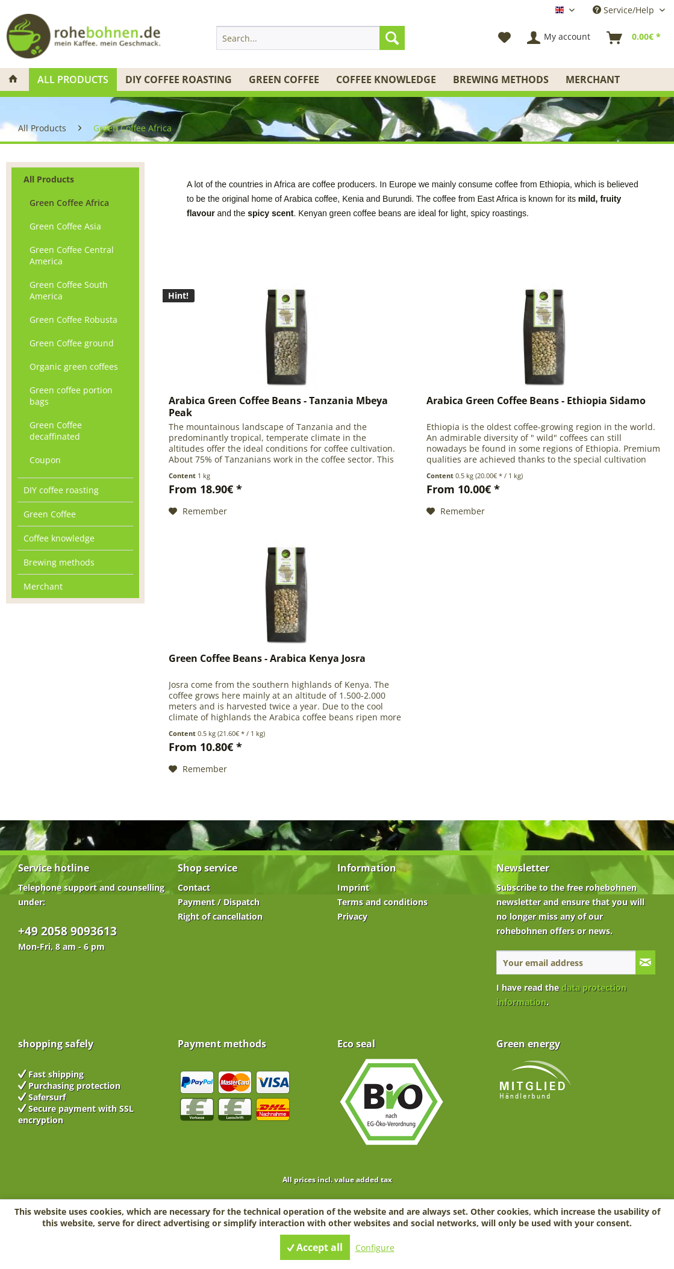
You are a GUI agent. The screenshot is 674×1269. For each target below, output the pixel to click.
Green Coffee (49, 514)
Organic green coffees (74, 366)
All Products (48, 179)
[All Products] (73, 79)
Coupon (45, 460)
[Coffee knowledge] (386, 79)
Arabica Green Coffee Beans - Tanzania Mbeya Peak (278, 406)
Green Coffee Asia (65, 226)
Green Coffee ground (72, 343)
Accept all (315, 1247)
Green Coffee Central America (72, 255)
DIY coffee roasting (61, 490)
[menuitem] (310, 38)
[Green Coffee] (284, 79)
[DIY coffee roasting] (178, 79)
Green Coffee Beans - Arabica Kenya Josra (267, 658)
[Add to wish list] (198, 511)
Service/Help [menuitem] (625, 10)
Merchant (43, 586)
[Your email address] (566, 962)
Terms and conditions (382, 902)
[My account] (559, 38)
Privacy (352, 916)
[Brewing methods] (501, 79)
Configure (375, 1247)
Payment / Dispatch (219, 902)
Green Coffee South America (69, 290)
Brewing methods (59, 562)
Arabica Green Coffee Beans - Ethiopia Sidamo (536, 400)
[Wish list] (504, 38)
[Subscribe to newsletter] (645, 962)
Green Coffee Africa (69, 202)
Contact (194, 887)
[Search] (392, 38)
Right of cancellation (220, 916)
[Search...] (310, 38)
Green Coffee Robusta (73, 319)
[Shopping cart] (634, 38)
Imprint (353, 887)
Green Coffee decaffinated (56, 430)
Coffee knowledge (59, 538)
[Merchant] (592, 79)
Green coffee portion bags (71, 395)
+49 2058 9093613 (67, 931)
